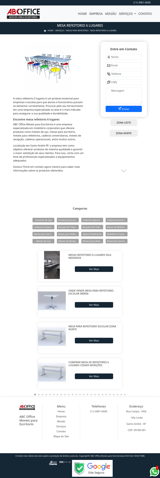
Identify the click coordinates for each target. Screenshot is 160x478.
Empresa (96, 14)
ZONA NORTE (124, 133)
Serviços (126, 14)
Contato (145, 14)
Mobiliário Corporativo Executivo (117, 234)
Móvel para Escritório (117, 241)
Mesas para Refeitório (68, 234)
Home (82, 14)
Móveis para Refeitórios (92, 241)
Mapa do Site (61, 436)
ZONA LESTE (124, 122)
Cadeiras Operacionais (92, 220)
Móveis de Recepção (68, 241)
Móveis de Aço (43, 241)
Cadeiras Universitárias (44, 227)
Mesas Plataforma (92, 234)
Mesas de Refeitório (117, 227)
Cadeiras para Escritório (117, 220)
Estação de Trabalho (68, 227)
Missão (110, 14)
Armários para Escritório (68, 220)
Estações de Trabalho (92, 227)
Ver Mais (94, 269)
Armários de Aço (43, 220)
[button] (35, 394)
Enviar (125, 109)
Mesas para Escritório (44, 234)
